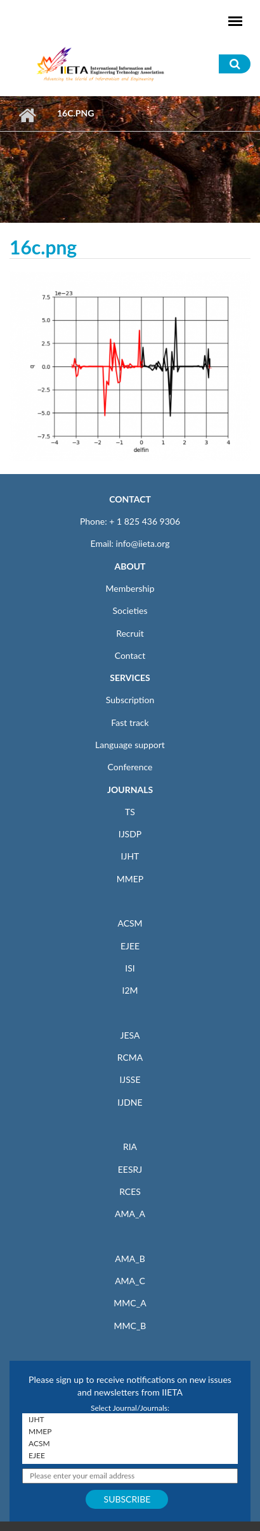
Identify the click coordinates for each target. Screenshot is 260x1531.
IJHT (130, 856)
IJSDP (130, 833)
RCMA (130, 1057)
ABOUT (129, 566)
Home (27, 115)
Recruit (130, 633)
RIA (130, 1146)
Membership (129, 588)
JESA (130, 1035)
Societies (130, 610)
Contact (130, 655)
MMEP (130, 878)
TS (130, 811)
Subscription (130, 699)
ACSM (129, 923)
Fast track (129, 722)
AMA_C (130, 1280)
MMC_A (130, 1302)
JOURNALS (130, 789)
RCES (130, 1191)
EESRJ (130, 1169)
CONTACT (130, 499)
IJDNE (129, 1102)
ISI (129, 968)
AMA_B (130, 1258)
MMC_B (130, 1325)
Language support (130, 744)
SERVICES (130, 677)
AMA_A (130, 1213)
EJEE (130, 945)
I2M (130, 990)
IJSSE (129, 1079)
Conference (130, 766)
